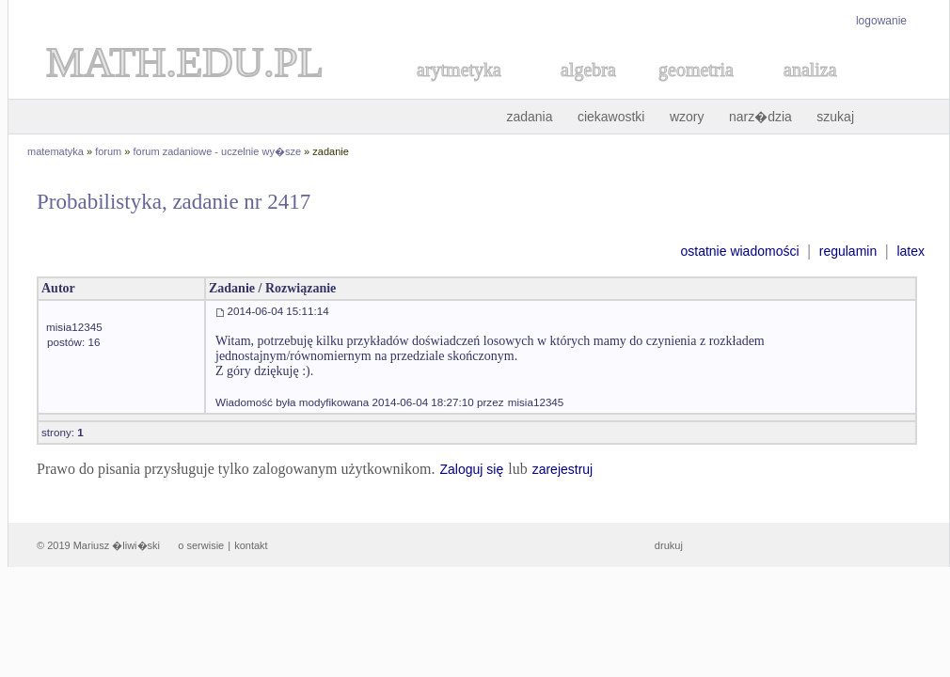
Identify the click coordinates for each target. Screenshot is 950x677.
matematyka (55, 151)
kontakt (250, 545)
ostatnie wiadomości (739, 251)
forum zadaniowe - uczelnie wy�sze (218, 151)
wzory (687, 116)
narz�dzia (760, 116)
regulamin (848, 251)
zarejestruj (563, 469)
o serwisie (201, 545)
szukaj (835, 116)
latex (910, 251)
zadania (529, 116)
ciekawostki (611, 116)
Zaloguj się (471, 469)
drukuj (669, 545)
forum (108, 151)
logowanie (881, 20)
